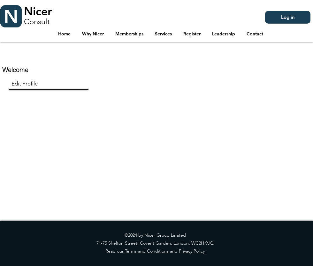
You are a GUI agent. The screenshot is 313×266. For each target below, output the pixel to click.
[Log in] (287, 17)
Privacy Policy (192, 251)
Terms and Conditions (147, 251)
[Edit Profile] (45, 84)
